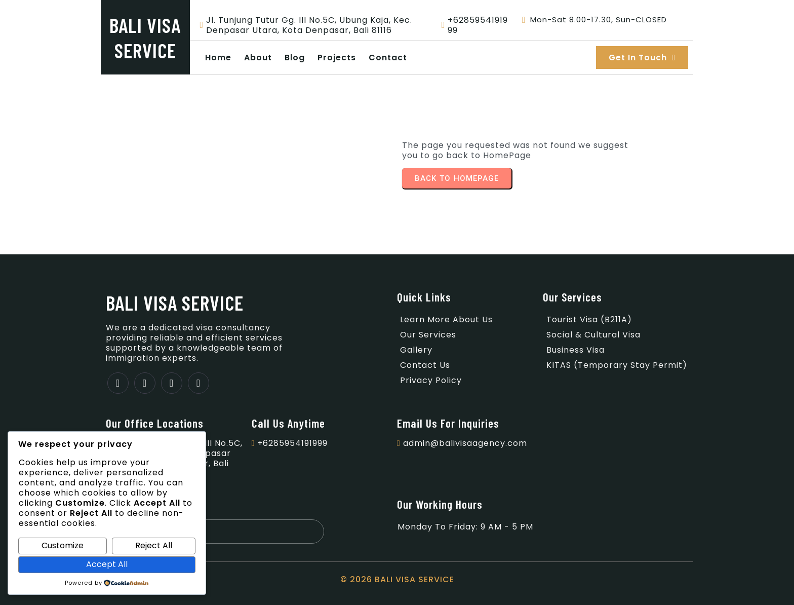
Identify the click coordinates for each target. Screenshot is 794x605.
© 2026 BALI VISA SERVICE (397, 579)
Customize (63, 545)
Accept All (107, 564)
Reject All (153, 545)
